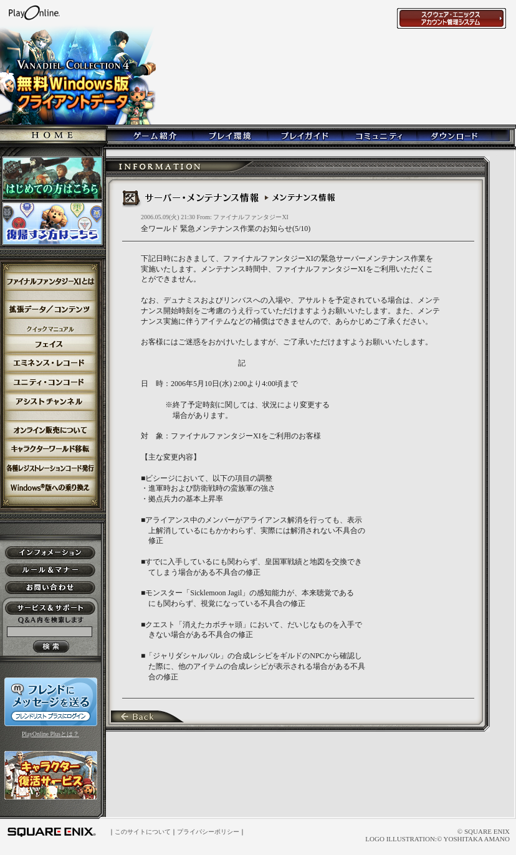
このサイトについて (143, 831)
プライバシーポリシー (208, 831)
